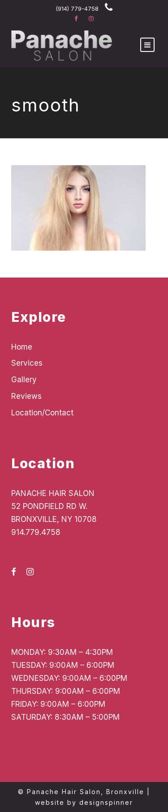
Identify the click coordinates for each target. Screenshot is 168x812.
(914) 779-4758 (77, 8)
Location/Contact (42, 412)
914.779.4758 (35, 532)
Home (21, 346)
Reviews (26, 396)
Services (27, 363)
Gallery (24, 379)
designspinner (106, 802)
